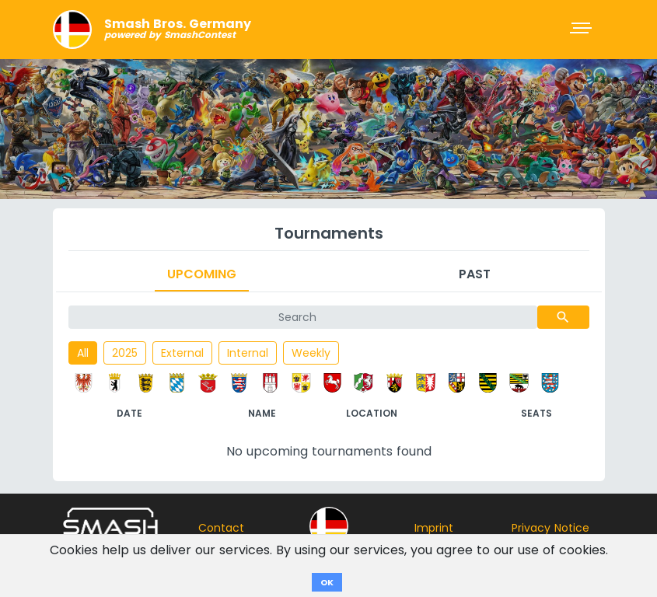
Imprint (433, 528)
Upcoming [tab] (201, 274)
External (182, 353)
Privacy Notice (550, 528)
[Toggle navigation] (582, 29)
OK (327, 582)
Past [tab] (475, 274)
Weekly (311, 353)
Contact (221, 528)
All (83, 353)
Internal (247, 353)
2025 (125, 353)
